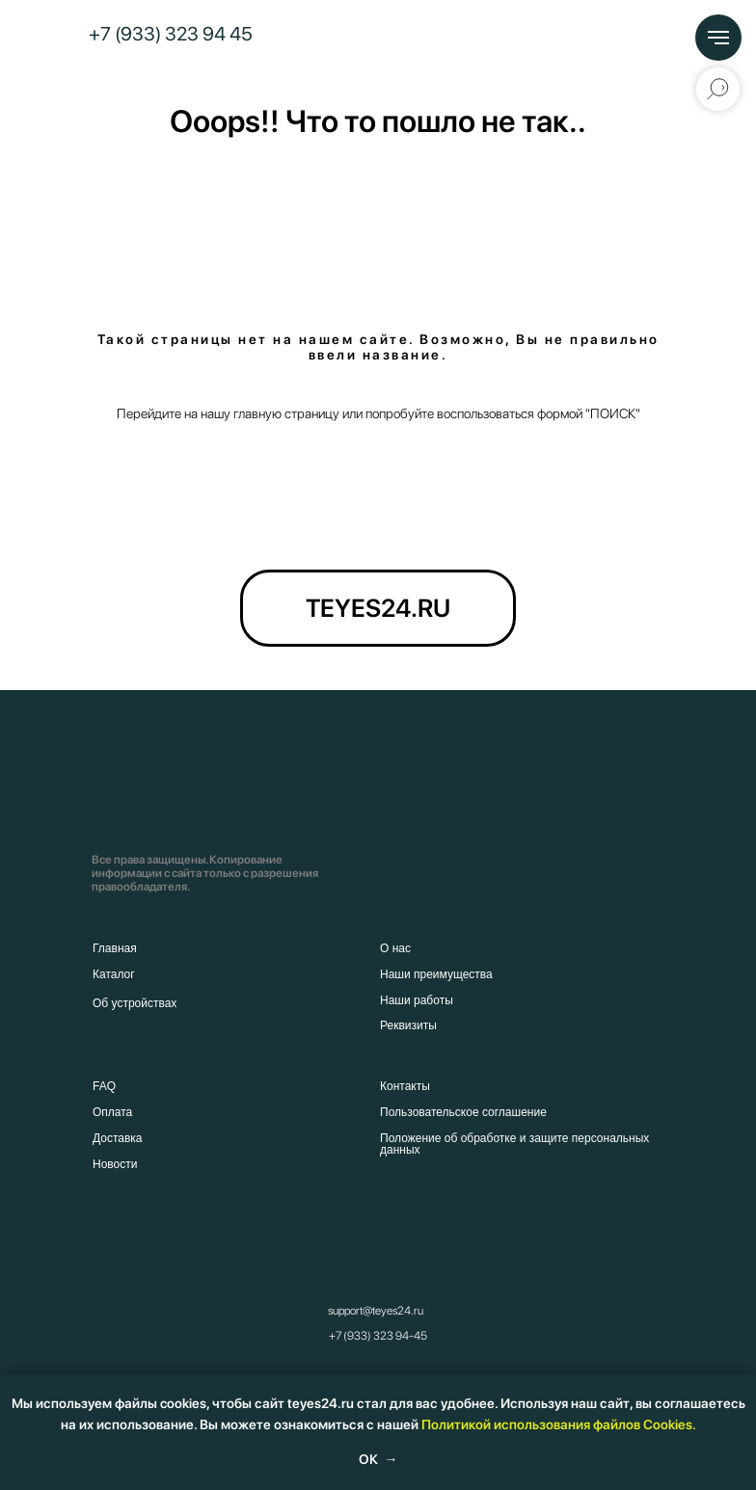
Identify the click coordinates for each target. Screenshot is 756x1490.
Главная (115, 948)
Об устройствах (134, 1003)
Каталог (114, 974)
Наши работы (416, 1000)
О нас (395, 948)
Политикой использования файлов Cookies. (558, 1424)
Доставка (118, 1138)
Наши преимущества (436, 974)
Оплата (112, 1112)
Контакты (405, 1086)
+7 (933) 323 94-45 (378, 1336)
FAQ (104, 1086)
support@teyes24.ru (375, 1310)
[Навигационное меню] (718, 37)
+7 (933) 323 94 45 (171, 33)
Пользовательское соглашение (463, 1112)
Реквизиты (408, 1025)
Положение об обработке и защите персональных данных (514, 1144)
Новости (115, 1164)
